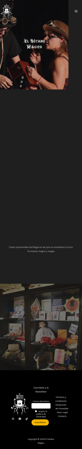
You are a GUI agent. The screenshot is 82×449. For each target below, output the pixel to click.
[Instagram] (13, 419)
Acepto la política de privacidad (41, 414)
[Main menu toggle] (76, 11)
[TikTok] (26, 419)
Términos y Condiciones (61, 399)
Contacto (62, 416)
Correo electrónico (41, 401)
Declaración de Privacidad (61, 406)
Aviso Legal (62, 412)
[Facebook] (20, 419)
